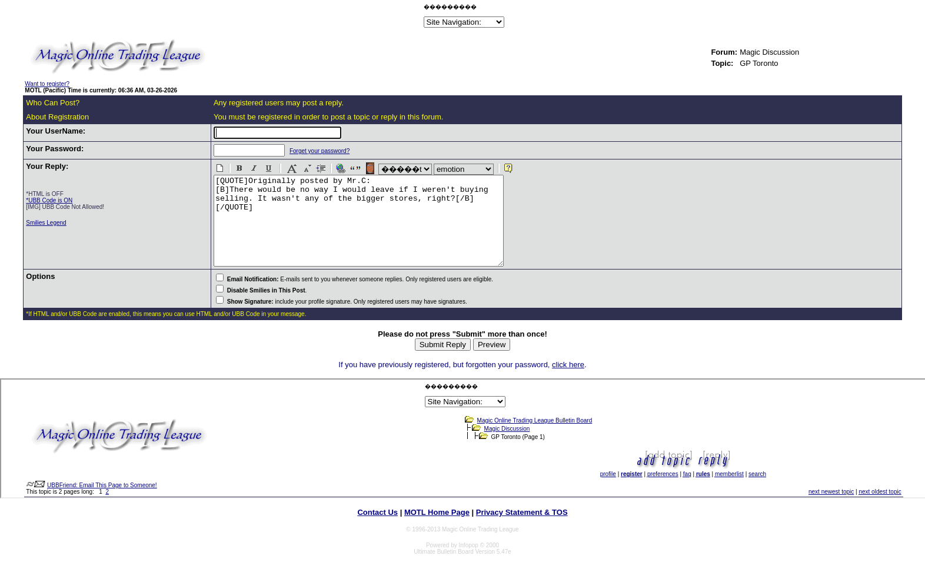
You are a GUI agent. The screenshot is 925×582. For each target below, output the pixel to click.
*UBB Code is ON (49, 200)
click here (568, 382)
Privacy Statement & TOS (522, 530)
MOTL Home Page (437, 530)
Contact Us (377, 530)
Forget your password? (309, 151)
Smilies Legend (46, 223)
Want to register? (47, 84)
